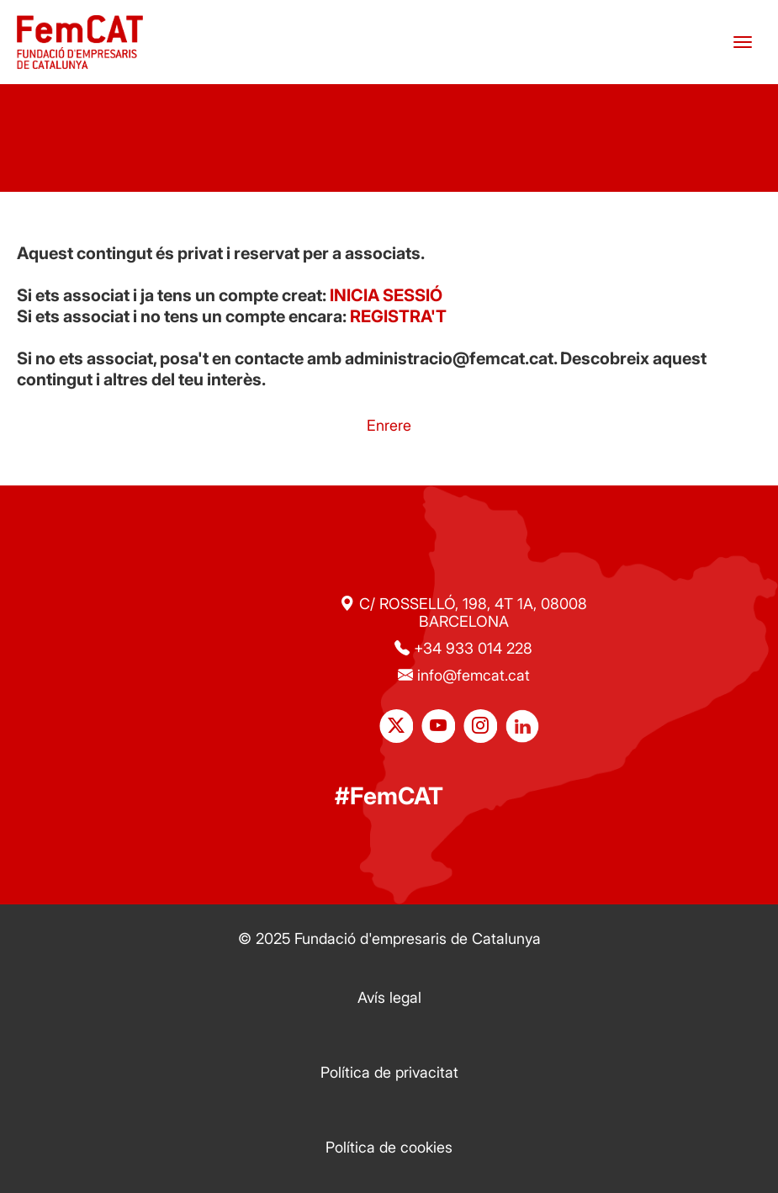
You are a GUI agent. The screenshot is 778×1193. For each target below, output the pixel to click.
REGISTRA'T (398, 316)
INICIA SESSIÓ (386, 295)
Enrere (389, 425)
